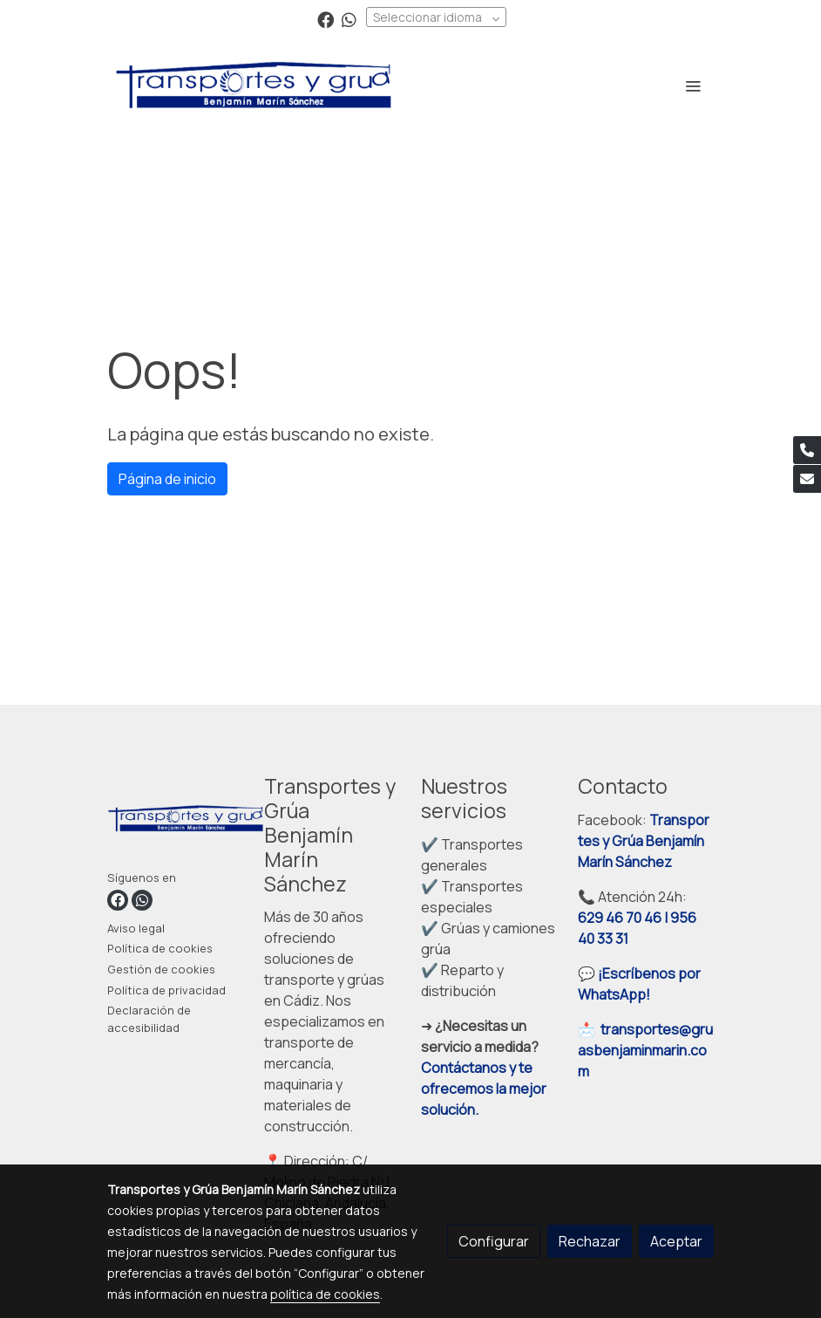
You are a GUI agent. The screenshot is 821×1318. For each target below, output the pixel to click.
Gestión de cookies (161, 969)
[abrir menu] (692, 85)
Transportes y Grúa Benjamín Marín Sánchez (643, 840)
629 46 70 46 (620, 917)
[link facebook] (325, 18)
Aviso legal (136, 928)
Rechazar (590, 1241)
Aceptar (676, 1241)
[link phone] (807, 450)
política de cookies (325, 1294)
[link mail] (807, 479)
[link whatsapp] (349, 18)
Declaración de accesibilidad (149, 1018)
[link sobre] (175, 822)
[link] (253, 85)
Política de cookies (160, 948)
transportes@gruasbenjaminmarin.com (645, 1050)
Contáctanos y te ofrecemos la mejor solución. (483, 1088)
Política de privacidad (166, 990)
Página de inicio (167, 478)
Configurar (493, 1241)
